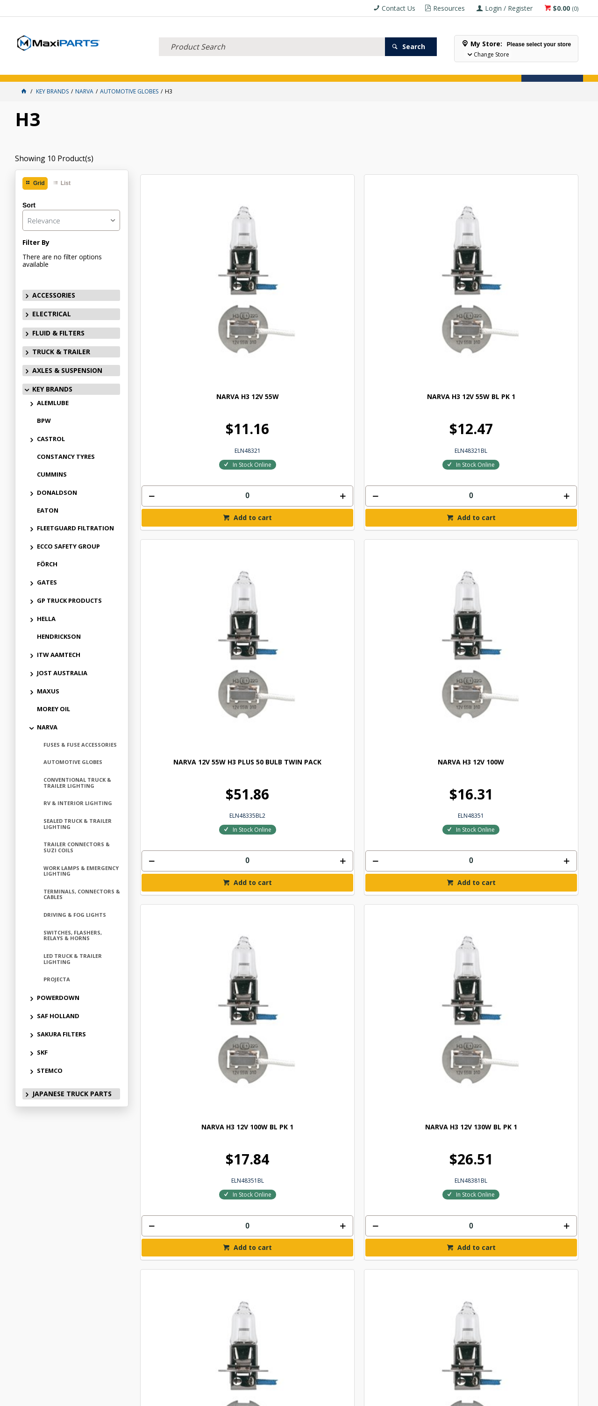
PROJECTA (56, 979)
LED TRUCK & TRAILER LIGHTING (72, 958)
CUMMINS (52, 474)
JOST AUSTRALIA (62, 673)
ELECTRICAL (76, 69)
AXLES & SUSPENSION (224, 69)
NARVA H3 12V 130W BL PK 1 (303, 532)
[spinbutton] (191, 374)
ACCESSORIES (36, 69)
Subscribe (554, 1141)
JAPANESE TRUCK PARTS (72, 1093)
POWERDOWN (58, 997)
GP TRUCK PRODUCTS (69, 600)
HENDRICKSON (59, 636)
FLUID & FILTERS (119, 69)
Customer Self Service (283, 1395)
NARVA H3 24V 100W (191, 781)
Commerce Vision (350, 1395)
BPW (44, 420)
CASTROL (51, 439)
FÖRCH (47, 564)
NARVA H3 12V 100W (527, 275)
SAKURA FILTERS (61, 1034)
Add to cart (196, 395)
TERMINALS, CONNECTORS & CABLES (81, 894)
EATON (47, 510)
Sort (29, 205)
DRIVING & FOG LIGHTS (74, 914)
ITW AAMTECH (58, 654)
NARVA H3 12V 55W (191, 275)
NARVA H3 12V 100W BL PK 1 (191, 532)
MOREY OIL (53, 709)
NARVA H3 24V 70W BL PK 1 (527, 528)
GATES (47, 582)
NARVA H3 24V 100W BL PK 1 (303, 785)
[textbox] (272, 35)
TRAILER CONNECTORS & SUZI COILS (76, 847)
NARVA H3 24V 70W (415, 528)
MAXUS (48, 691)
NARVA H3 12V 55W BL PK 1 (303, 275)
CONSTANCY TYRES (66, 456)
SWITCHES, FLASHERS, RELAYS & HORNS (72, 935)
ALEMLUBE (53, 403)
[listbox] (71, 220)
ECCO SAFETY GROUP (68, 546)
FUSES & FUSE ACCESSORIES (80, 744)
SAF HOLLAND (58, 1016)
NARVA (47, 727)
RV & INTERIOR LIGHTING (77, 802)
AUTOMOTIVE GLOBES (72, 761)
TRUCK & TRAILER (169, 69)
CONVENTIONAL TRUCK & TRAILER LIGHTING (77, 782)
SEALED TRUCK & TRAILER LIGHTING (77, 823)
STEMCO (50, 1070)
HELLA (46, 618)
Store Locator (352, 69)
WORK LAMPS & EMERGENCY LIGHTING (81, 871)
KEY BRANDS (274, 69)
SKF (42, 1052)
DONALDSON (57, 492)
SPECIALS (310, 69)
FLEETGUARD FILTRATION (75, 528)
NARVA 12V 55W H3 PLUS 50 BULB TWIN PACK (415, 278)
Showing (54, 158)
